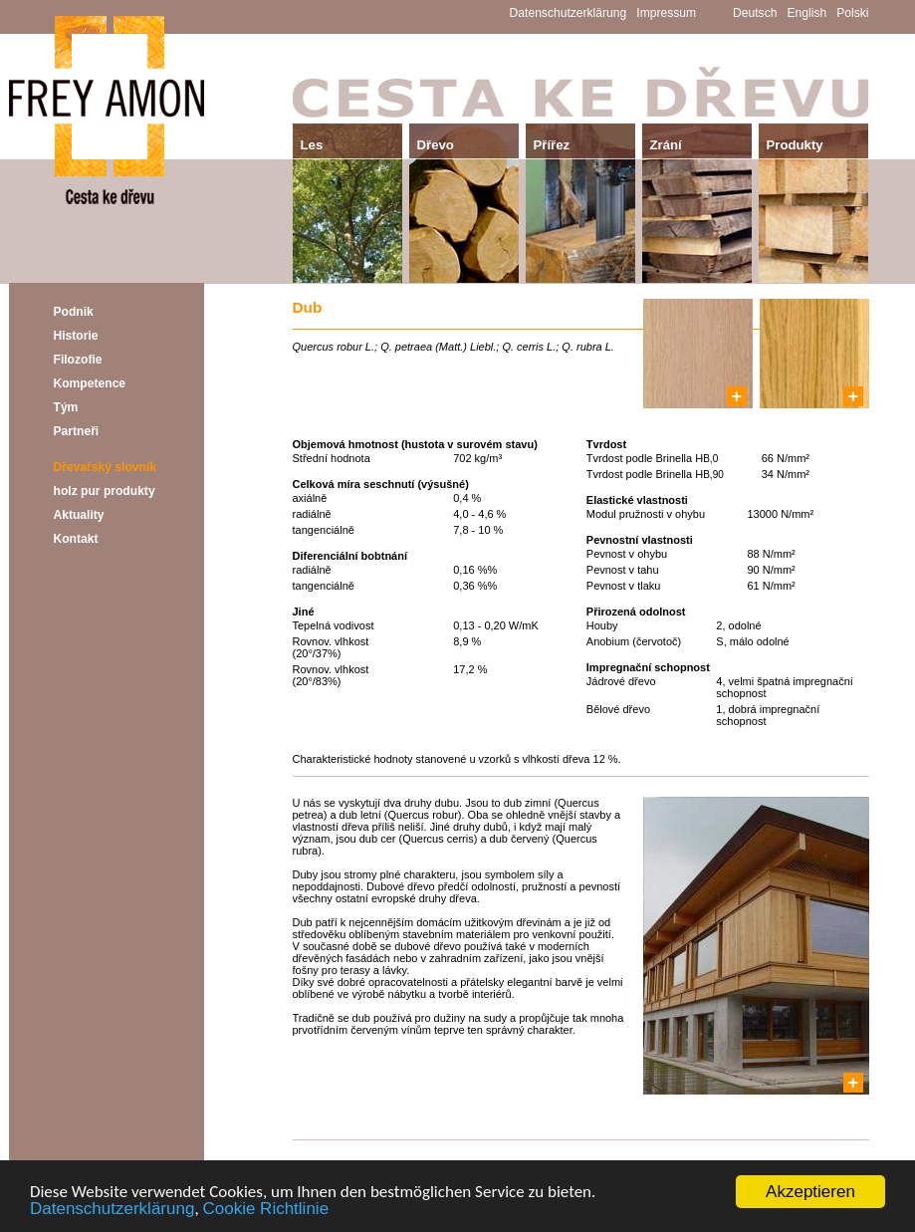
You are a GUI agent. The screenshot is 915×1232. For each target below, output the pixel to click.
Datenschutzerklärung (112, 1209)
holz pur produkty (104, 491)
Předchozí (319, 1154)
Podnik (74, 312)
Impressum (666, 13)
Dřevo (435, 144)
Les (312, 144)
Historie (76, 336)
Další (855, 1154)
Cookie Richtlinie (265, 1209)
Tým (66, 407)
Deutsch (755, 13)
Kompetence (90, 383)
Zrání (666, 144)
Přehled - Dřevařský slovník (580, 1154)
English (807, 13)
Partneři (77, 431)
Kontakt (76, 539)
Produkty (795, 144)
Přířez (552, 144)
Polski (852, 13)
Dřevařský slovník (105, 467)
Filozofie (78, 360)
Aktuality (79, 515)
